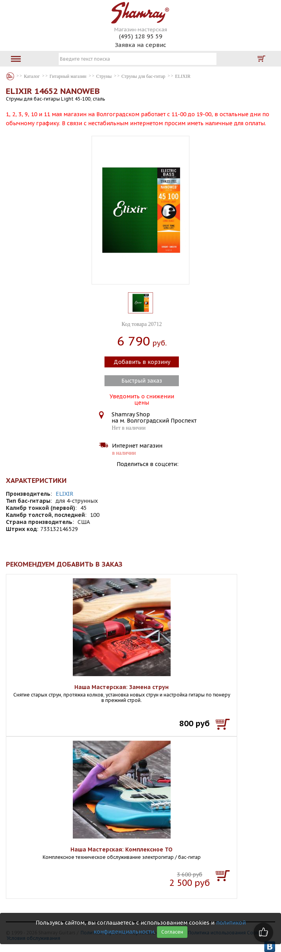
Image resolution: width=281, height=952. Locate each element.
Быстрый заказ (141, 380)
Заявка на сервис (140, 45)
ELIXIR (65, 493)
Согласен (172, 932)
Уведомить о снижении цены (142, 398)
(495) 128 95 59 (140, 36)
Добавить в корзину (141, 361)
